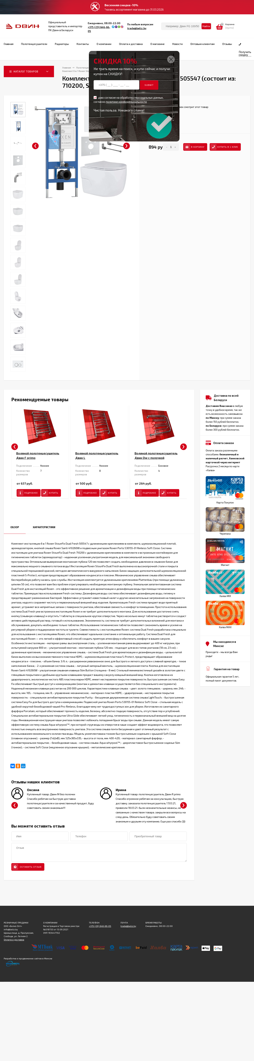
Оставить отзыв (27, 867)
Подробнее (27, 493)
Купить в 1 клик (224, 147)
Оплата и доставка (14, 939)
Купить (50, 493)
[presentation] (35, 146)
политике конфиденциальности (126, 101)
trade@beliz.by (136, 28)
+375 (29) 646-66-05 (100, 926)
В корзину (194, 147)
